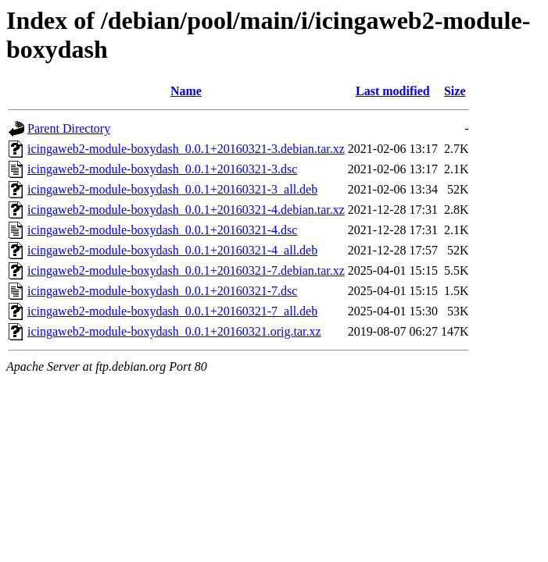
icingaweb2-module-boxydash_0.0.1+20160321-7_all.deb (172, 311)
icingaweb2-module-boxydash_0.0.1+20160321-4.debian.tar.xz (186, 209)
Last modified (393, 91)
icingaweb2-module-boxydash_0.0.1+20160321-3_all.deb (172, 189)
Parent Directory (68, 128)
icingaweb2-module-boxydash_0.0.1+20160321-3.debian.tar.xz (186, 148)
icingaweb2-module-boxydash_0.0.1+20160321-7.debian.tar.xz (186, 270)
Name (186, 91)
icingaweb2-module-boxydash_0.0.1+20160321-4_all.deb (172, 250)
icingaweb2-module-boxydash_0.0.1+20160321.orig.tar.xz (174, 331)
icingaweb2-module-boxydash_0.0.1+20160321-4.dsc (162, 230)
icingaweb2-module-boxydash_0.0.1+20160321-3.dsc (162, 169)
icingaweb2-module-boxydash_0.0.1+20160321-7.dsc (162, 290)
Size (455, 91)
